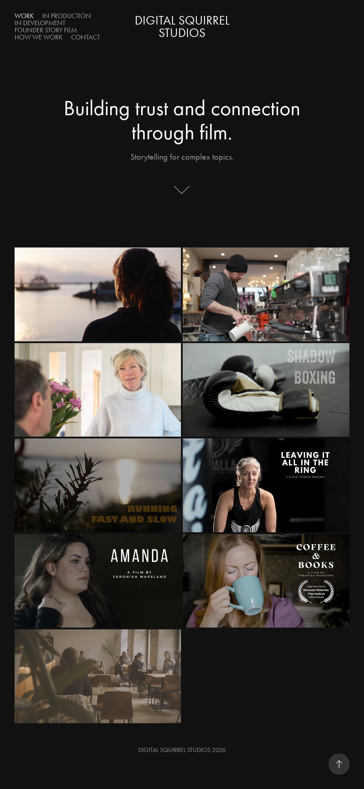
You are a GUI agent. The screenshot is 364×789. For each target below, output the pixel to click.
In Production (66, 16)
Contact (85, 37)
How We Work (39, 37)
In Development (40, 23)
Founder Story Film (46, 30)
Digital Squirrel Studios (183, 26)
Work (24, 16)
